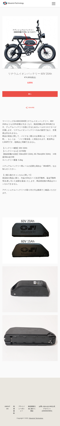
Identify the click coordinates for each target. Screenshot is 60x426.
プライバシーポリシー (21, 409)
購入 (30, 94)
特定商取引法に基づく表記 (32, 409)
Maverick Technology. (36, 418)
